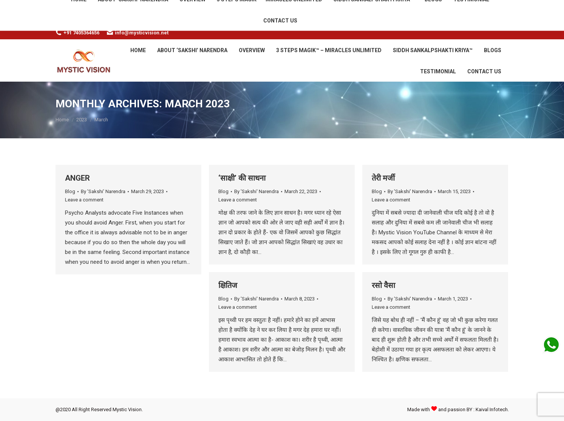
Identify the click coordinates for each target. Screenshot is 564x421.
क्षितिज (227, 285)
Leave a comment (84, 200)
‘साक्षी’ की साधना (242, 178)
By (103, 191)
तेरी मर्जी (383, 178)
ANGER (77, 178)
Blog (70, 191)
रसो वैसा (383, 285)
